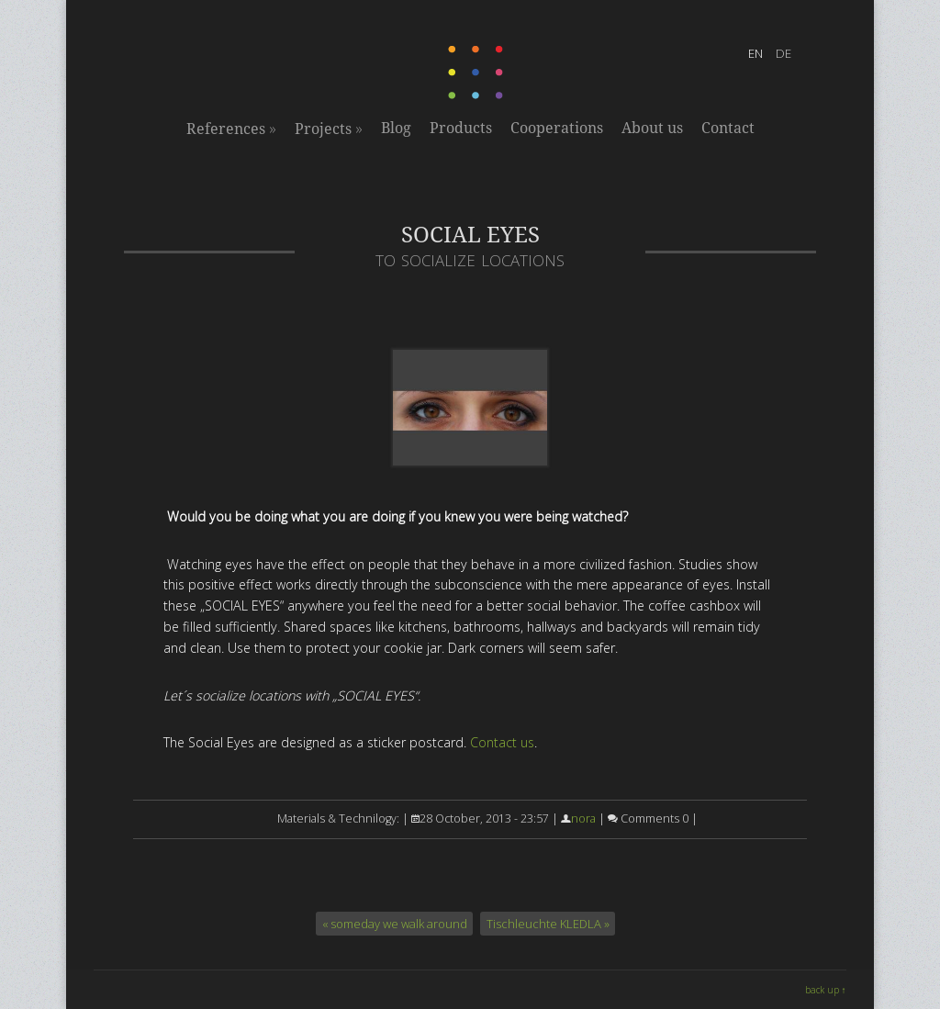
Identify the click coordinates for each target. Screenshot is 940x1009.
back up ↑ (825, 989)
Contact (728, 128)
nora (583, 818)
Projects (329, 128)
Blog (396, 128)
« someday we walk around (394, 923)
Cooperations (556, 128)
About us (652, 128)
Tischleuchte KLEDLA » (548, 923)
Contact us (502, 742)
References (231, 128)
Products (461, 128)
